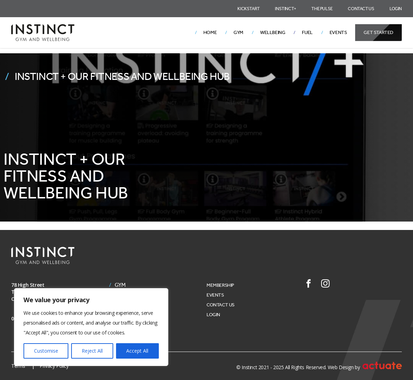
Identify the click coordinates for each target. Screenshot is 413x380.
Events (338, 32)
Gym (238, 32)
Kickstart (248, 8)
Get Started (378, 32)
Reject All (92, 350)
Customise (46, 350)
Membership (220, 285)
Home (210, 32)
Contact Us (361, 8)
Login (396, 8)
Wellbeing (272, 32)
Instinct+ (285, 8)
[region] (91, 327)
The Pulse (321, 8)
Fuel (307, 32)
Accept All (137, 350)
